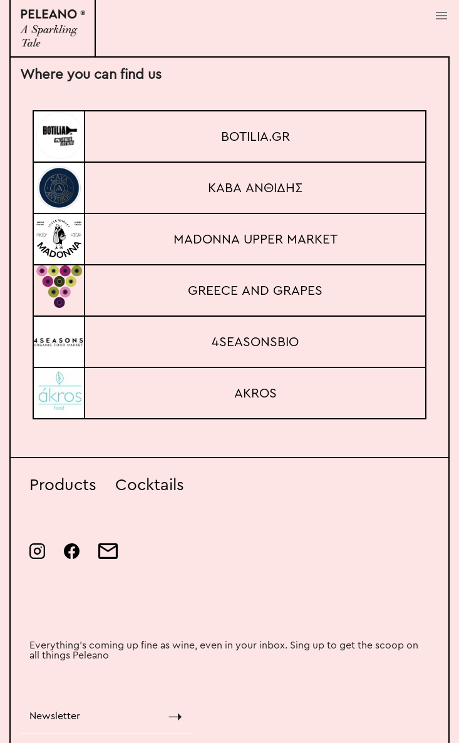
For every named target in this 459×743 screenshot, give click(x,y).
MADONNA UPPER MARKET (255, 239)
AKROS (255, 393)
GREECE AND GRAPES (255, 290)
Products (62, 485)
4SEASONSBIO (255, 342)
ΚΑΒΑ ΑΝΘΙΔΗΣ (255, 188)
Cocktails (149, 485)
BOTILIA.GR (255, 136)
